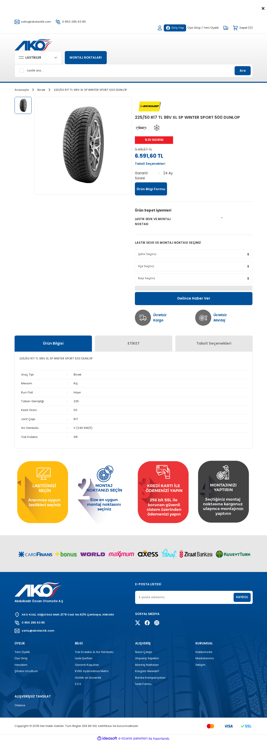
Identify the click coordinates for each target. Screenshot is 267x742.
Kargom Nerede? (147, 671)
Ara (243, 70)
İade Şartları (83, 658)
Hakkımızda (203, 652)
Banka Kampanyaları (150, 678)
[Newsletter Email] (194, 597)
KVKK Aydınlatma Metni (92, 671)
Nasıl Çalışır (143, 652)
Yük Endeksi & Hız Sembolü (94, 652)
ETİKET (134, 343)
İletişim (200, 665)
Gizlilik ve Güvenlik (88, 678)
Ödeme (20, 705)
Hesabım (21, 665)
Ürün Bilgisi (53, 343)
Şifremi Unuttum (26, 671)
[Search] (134, 70)
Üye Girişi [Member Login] (194, 28)
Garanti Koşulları (87, 665)
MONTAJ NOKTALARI (86, 57)
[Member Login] (159, 27)
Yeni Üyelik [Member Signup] (211, 28)
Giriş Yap (175, 28)
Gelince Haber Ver (194, 298)
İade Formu (143, 684)
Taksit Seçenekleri (213, 343)
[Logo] (34, 45)
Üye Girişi (21, 658)
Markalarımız (204, 658)
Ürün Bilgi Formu (151, 189)
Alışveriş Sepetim (147, 658)
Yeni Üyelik (22, 652)
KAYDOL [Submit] (242, 597)
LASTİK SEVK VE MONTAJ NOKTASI (153, 221)
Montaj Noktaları (147, 665)
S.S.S (78, 684)
